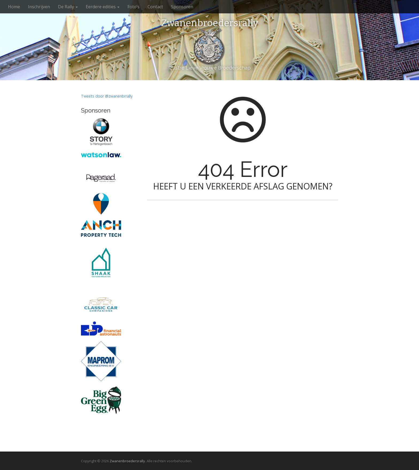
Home (14, 7)
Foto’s (133, 7)
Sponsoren (182, 7)
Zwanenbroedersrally (209, 23)
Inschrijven (39, 7)
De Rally (68, 7)
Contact (155, 7)
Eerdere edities (102, 7)
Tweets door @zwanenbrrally (107, 96)
